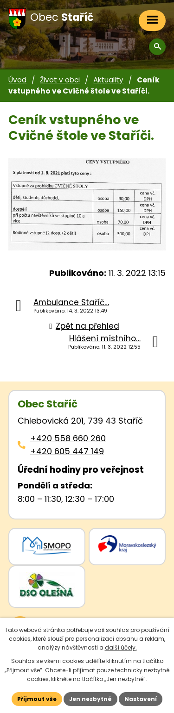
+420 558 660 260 (68, 438)
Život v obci (60, 80)
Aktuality (108, 80)
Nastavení (140, 699)
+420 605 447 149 (67, 451)
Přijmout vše (37, 699)
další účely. (121, 647)
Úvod (17, 80)
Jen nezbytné (90, 699)
